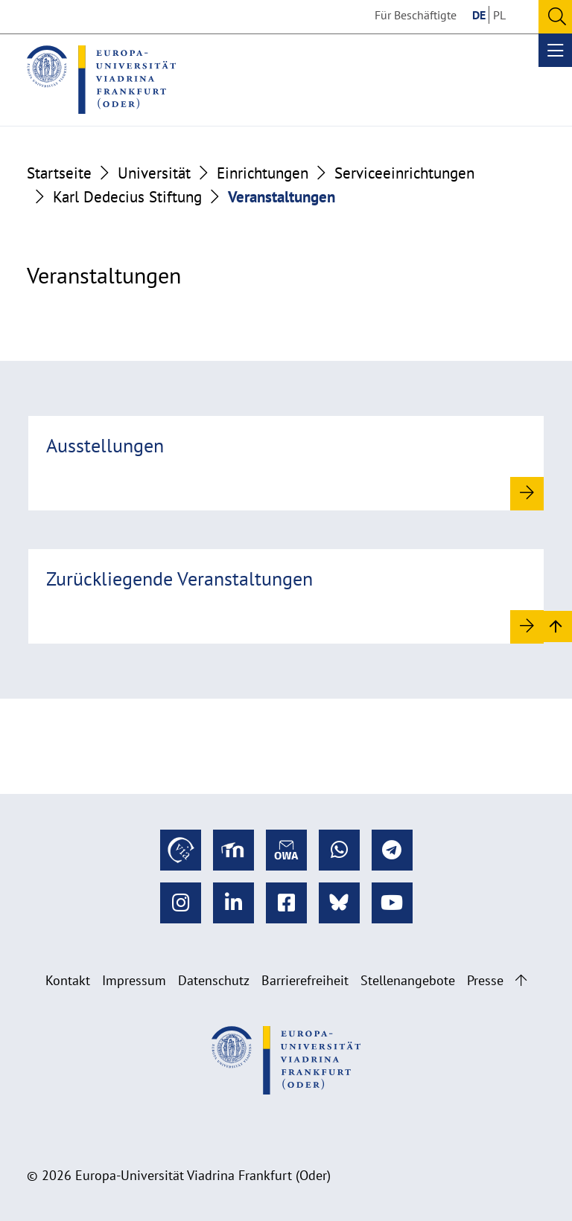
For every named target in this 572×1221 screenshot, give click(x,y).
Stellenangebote (407, 980)
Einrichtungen (262, 172)
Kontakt (67, 980)
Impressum (134, 980)
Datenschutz (214, 980)
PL (499, 14)
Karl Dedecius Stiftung (127, 196)
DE (479, 14)
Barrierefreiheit (305, 980)
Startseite (59, 172)
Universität (154, 172)
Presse (485, 980)
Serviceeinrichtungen (404, 172)
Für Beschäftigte (416, 14)
